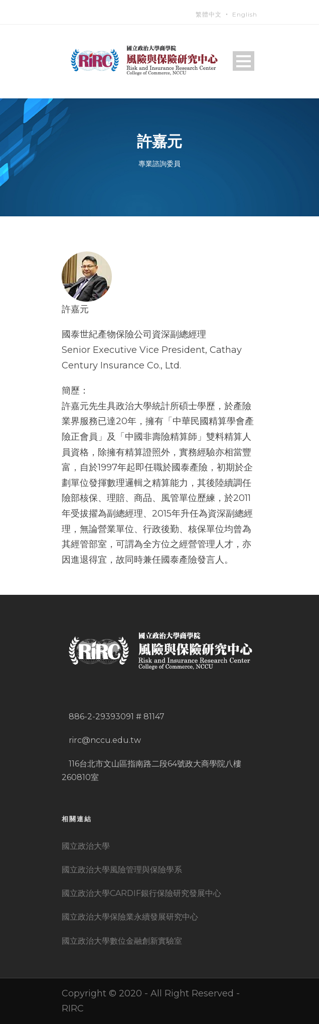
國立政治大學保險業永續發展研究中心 (130, 917)
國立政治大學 (86, 846)
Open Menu (243, 61)
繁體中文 (209, 14)
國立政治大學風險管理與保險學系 (122, 869)
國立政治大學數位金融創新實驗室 (122, 941)
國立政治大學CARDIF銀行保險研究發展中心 (141, 893)
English (244, 14)
